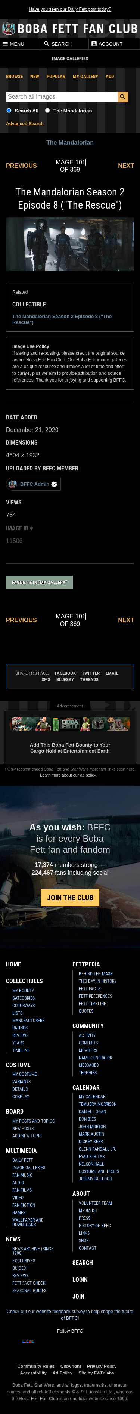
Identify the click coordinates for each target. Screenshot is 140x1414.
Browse (14, 76)
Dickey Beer (91, 1141)
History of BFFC (95, 1225)
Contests (88, 1043)
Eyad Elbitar (92, 1156)
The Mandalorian (72, 111)
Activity (87, 1035)
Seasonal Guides (29, 1290)
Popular (56, 76)
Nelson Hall (91, 1164)
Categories (23, 998)
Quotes (86, 1011)
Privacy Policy (101, 1366)
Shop (84, 1240)
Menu (13, 43)
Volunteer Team (95, 1203)
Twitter (91, 673)
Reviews (20, 1035)
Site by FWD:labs (96, 1372)
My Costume (24, 1074)
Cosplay (20, 1096)
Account (106, 43)
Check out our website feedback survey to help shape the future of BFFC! (70, 1315)
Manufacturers (28, 1020)
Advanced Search (25, 123)
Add (110, 76)
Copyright (70, 1366)
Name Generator (95, 1057)
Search (57, 43)
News (13, 1239)
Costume (18, 1065)
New (34, 76)
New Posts (23, 1128)
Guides (19, 1268)
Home (13, 964)
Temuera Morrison (97, 1104)
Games (18, 1212)
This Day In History (97, 981)
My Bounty (23, 990)
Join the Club (70, 897)
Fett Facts (89, 988)
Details (20, 1089)
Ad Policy (62, 1372)
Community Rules (36, 1366)
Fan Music (22, 1175)
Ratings (20, 1028)
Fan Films (22, 1190)
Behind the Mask (96, 973)
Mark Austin (91, 1134)
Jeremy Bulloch (95, 1179)
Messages (89, 1065)
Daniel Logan (92, 1111)
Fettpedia (86, 964)
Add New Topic (27, 1136)
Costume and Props (99, 1171)
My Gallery (85, 76)
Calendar (86, 1087)
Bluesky (65, 679)
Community (88, 1025)
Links (84, 1233)
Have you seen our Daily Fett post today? (70, 9)
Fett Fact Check (29, 1283)
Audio (18, 1182)
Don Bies (87, 1119)
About (81, 1193)
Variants (21, 1081)
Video (18, 1197)
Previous (21, 166)
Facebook (65, 673)
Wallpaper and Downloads (28, 1222)
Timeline (20, 1050)
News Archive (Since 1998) (32, 1251)
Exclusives (23, 1260)
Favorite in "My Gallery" (39, 582)
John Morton (92, 1126)
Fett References (95, 996)
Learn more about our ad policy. (68, 775)
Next (126, 166)
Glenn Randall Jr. (97, 1149)
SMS (45, 679)
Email (112, 673)
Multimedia (21, 1150)
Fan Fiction (23, 1205)
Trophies (88, 1072)
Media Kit (88, 1210)
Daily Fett (22, 1160)
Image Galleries (28, 1167)
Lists (17, 1013)
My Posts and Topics (33, 1121)
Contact (87, 1248)
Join (78, 1296)
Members (88, 1050)
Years (18, 1043)
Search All (26, 111)
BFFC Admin (32, 484)
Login (80, 1279)
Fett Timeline (92, 1003)
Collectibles (24, 981)
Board (15, 1111)
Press (84, 1218)
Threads (89, 679)
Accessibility (33, 1372)
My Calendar (92, 1096)
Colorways (23, 1005)
